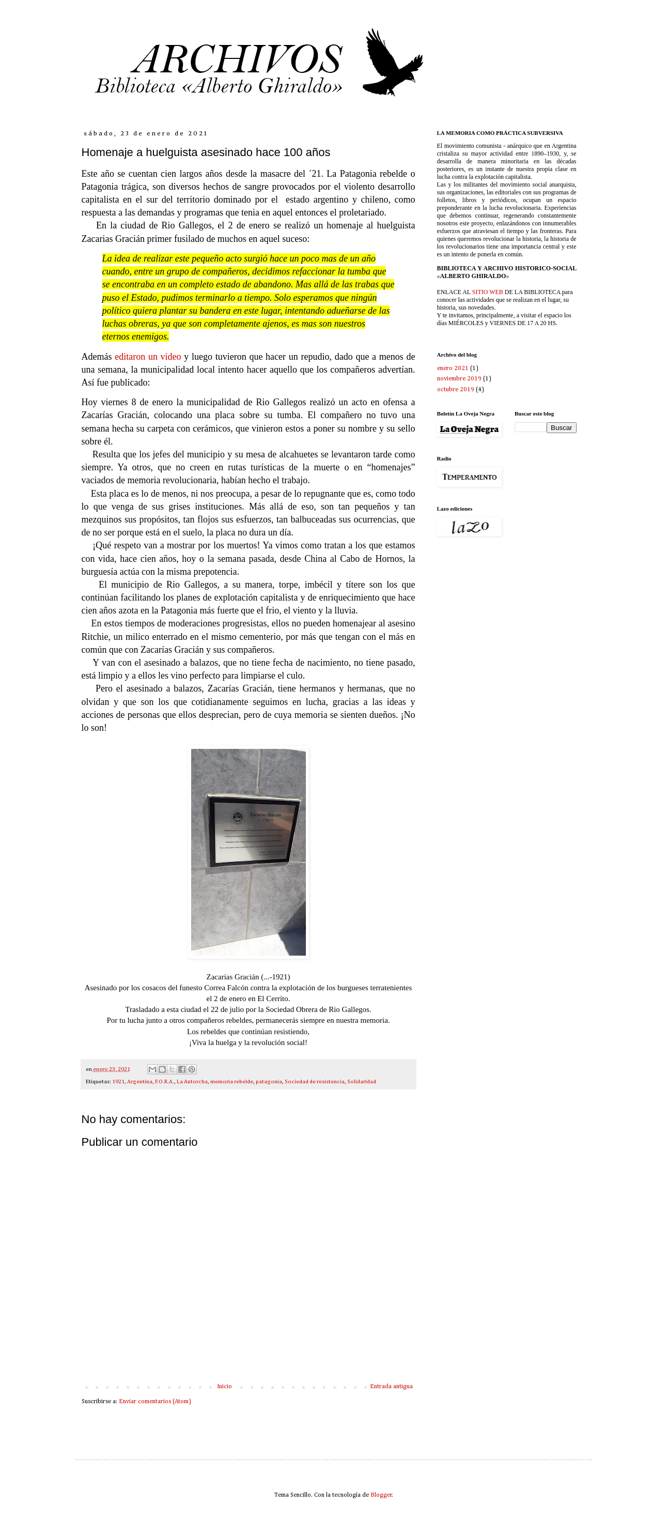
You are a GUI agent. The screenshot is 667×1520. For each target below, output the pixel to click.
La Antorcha (192, 1081)
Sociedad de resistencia (315, 1081)
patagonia (269, 1081)
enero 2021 (453, 368)
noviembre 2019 (459, 379)
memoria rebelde (231, 1081)
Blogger (381, 1495)
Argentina (139, 1081)
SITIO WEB (487, 292)
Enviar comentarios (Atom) (155, 1402)
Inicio (224, 1387)
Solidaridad (361, 1081)
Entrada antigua (391, 1387)
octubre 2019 (455, 390)
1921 (118, 1081)
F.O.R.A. (164, 1081)
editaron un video (149, 356)
